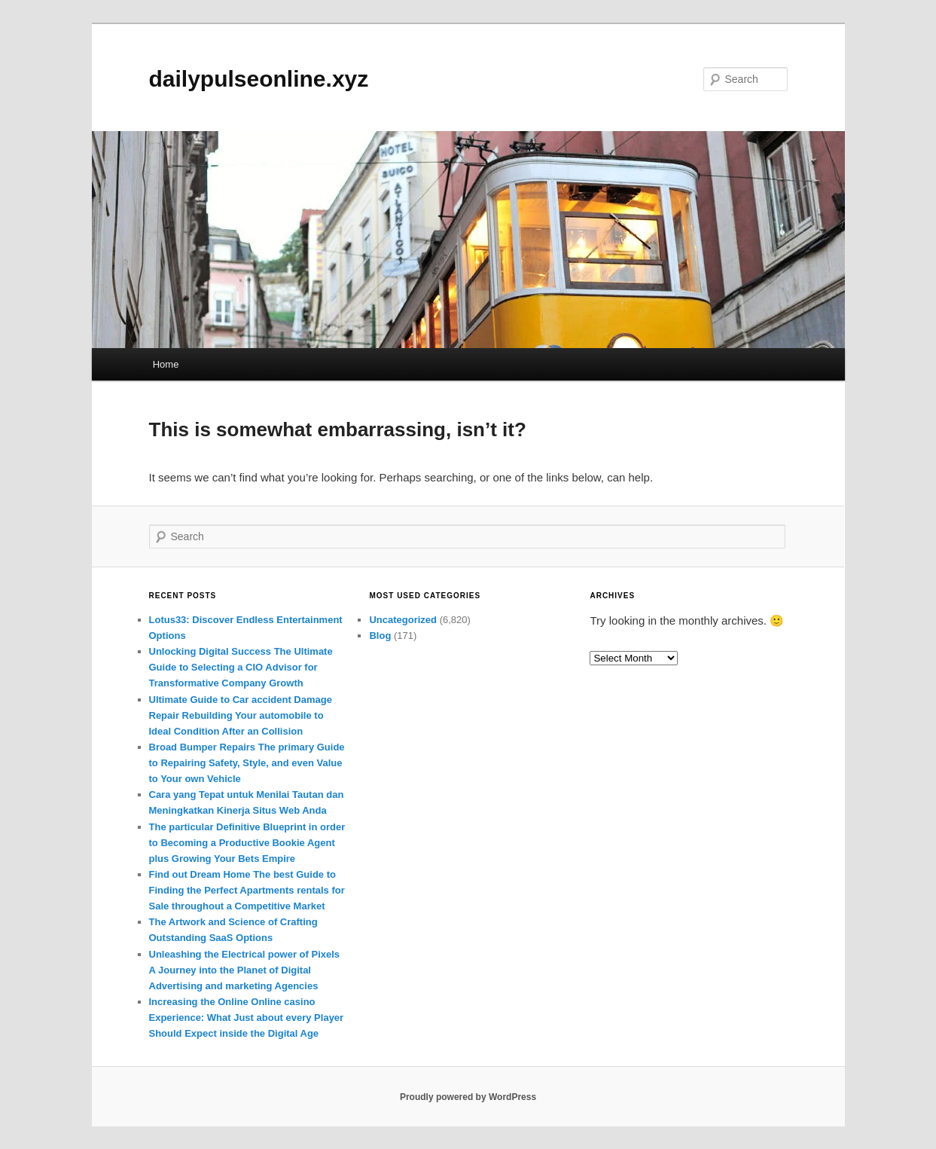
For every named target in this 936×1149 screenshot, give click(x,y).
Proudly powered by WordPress (468, 1097)
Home (166, 364)
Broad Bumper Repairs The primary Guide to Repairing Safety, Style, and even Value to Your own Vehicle (247, 762)
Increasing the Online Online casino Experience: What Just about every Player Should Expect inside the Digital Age (246, 1017)
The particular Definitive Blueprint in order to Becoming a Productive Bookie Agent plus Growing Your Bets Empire (247, 842)
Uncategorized (403, 619)
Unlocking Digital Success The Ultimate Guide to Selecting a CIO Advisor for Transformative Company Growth (241, 667)
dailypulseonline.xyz (259, 78)
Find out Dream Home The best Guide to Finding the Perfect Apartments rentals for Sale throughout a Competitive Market (247, 890)
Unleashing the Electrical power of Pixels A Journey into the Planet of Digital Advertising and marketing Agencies (244, 970)
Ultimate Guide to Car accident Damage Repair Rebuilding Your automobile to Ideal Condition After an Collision (240, 715)
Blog (380, 635)
